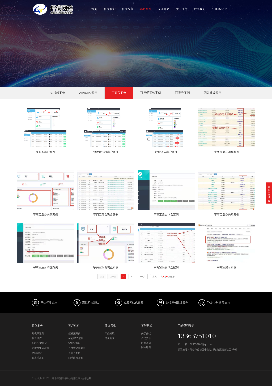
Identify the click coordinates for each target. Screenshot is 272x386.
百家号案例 (182, 92)
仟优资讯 (127, 9)
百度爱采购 (38, 357)
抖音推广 (37, 338)
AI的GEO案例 (88, 92)
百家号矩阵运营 (40, 348)
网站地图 (146, 347)
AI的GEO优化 (39, 343)
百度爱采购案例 (150, 92)
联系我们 (199, 9)
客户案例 (145, 9)
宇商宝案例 (119, 92)
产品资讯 (109, 333)
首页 (94, 9)
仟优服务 (109, 9)
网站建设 (37, 352)
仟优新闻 (109, 338)
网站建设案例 (213, 92)
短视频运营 (38, 333)
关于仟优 (181, 9)
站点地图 (86, 378)
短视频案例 (57, 92)
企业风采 (163, 9)
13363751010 (220, 9)
